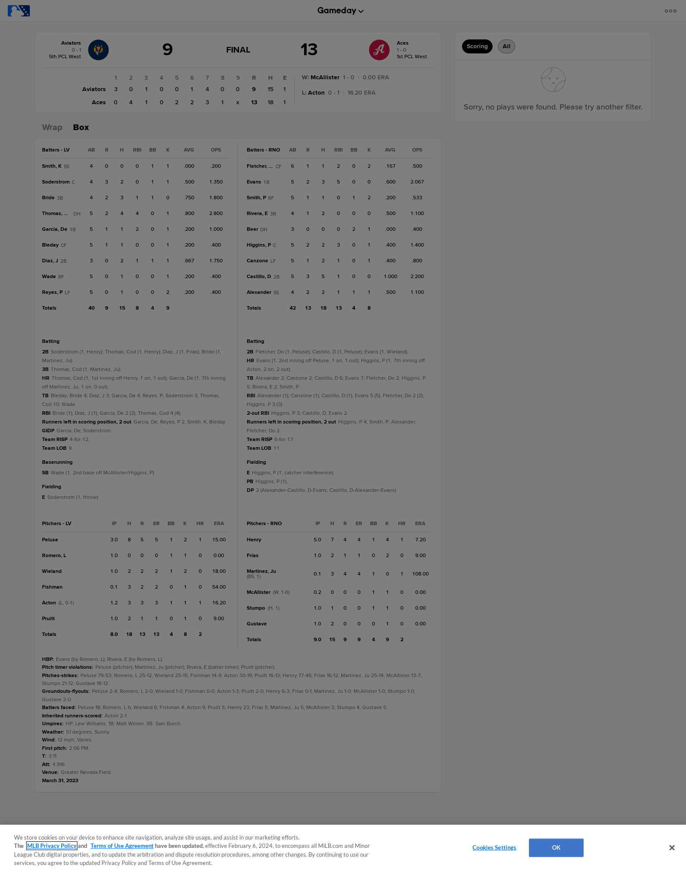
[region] (343, 848)
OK (556, 847)
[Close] (672, 847)
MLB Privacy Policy (52, 845)
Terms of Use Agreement (122, 845)
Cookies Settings (494, 847)
